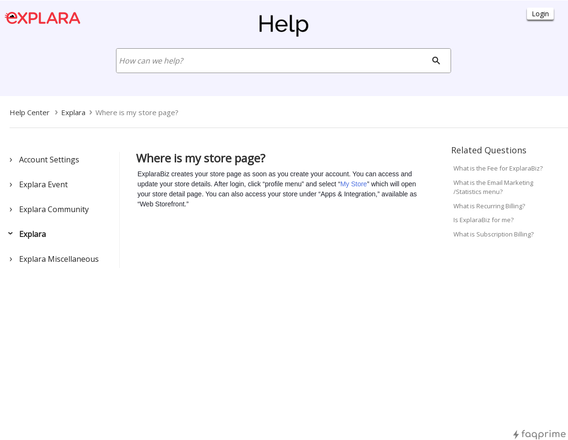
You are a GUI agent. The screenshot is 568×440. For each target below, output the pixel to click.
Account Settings (49, 159)
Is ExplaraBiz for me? (483, 219)
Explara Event (43, 184)
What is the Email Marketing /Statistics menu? (493, 187)
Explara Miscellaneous (59, 259)
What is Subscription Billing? (493, 234)
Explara (32, 234)
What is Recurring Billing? (489, 206)
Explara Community (54, 209)
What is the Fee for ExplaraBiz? (498, 168)
